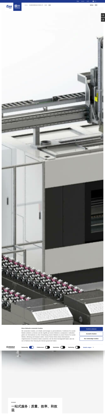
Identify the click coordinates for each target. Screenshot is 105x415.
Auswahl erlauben (91, 398)
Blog (82, 1)
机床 (46, 5)
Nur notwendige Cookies (91, 403)
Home (26, 5)
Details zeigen (87, 411)
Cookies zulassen (91, 393)
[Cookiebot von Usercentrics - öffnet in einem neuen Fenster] (10, 412)
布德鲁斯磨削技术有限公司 (36, 5)
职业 (78, 1)
